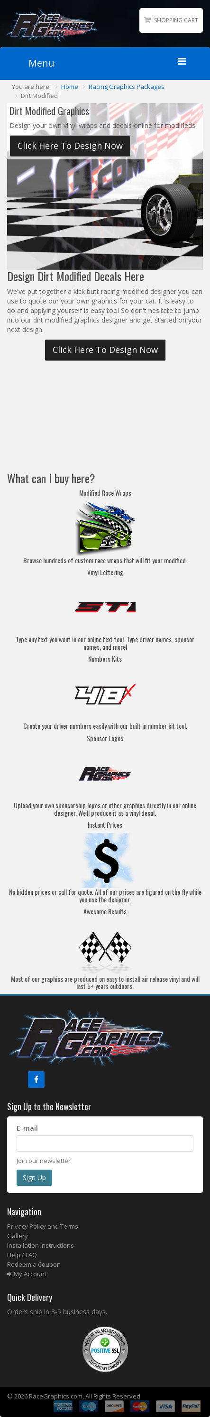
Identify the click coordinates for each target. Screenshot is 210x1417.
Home (69, 86)
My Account (26, 1274)
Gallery (17, 1235)
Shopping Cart (176, 20)
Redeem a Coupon (34, 1264)
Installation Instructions (40, 1245)
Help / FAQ (22, 1255)
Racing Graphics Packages (126, 86)
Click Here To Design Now (70, 145)
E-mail (27, 1128)
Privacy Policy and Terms (42, 1226)
